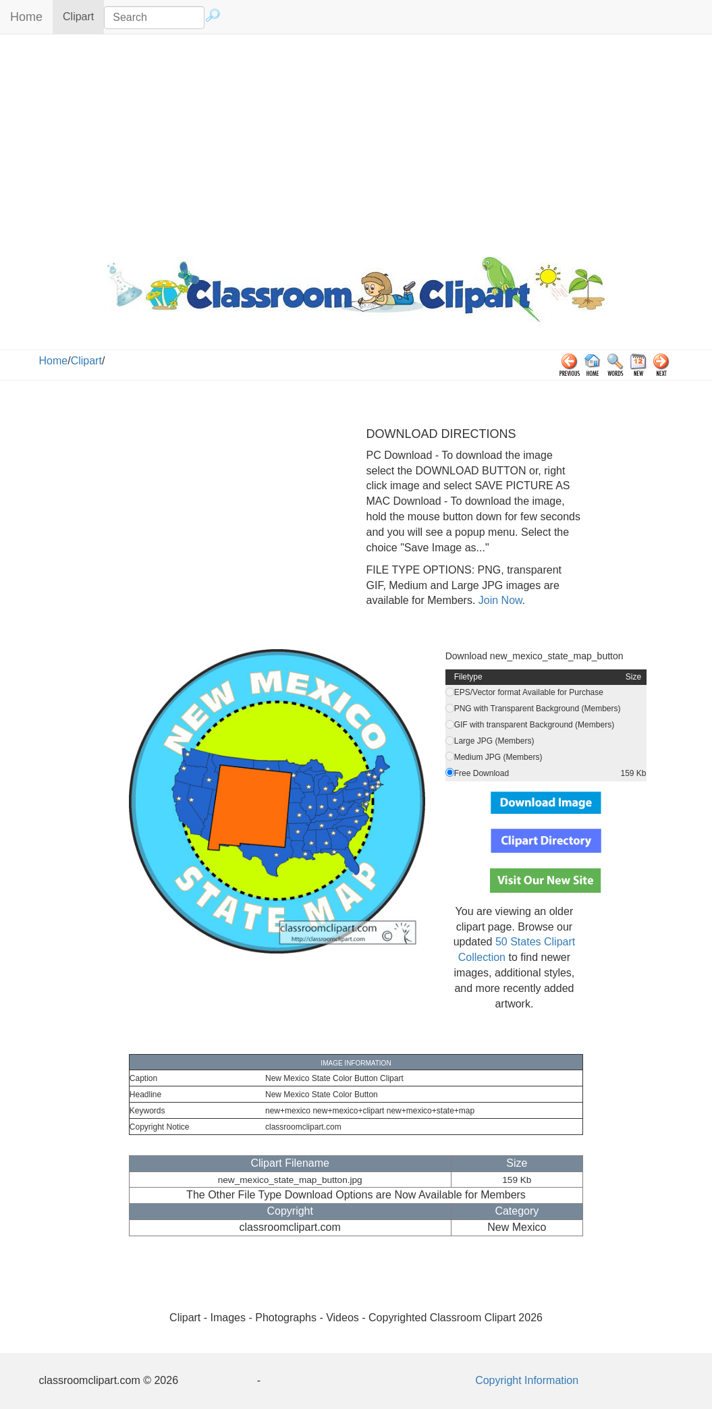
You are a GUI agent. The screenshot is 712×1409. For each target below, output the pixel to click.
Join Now (498, 600)
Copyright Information (526, 1380)
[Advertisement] (356, 142)
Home (26, 17)
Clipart (83, 15)
